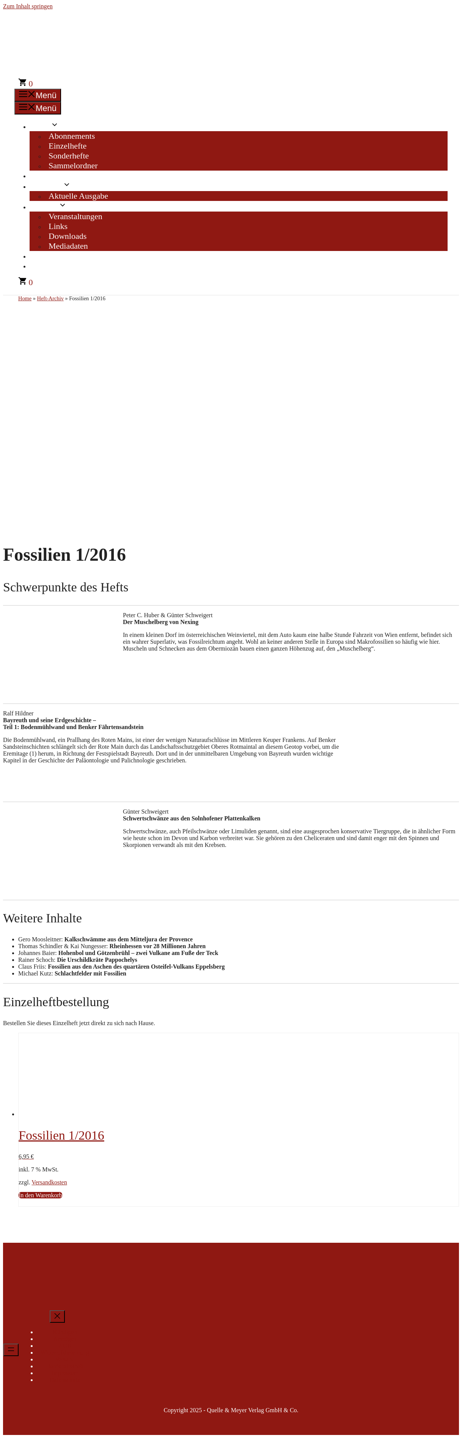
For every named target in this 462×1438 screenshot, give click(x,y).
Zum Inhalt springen (28, 6)
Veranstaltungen (75, 216)
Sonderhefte (69, 155)
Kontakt (46, 255)
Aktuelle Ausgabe (78, 196)
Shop (48, 126)
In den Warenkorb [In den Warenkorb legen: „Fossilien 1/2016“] (40, 1195)
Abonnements (72, 136)
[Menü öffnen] (11, 1350)
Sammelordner (73, 165)
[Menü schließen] (57, 1316)
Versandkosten (49, 1182)
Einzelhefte (67, 146)
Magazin (54, 186)
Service (52, 206)
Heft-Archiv (53, 175)
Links (58, 226)
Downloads (67, 236)
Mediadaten (68, 246)
